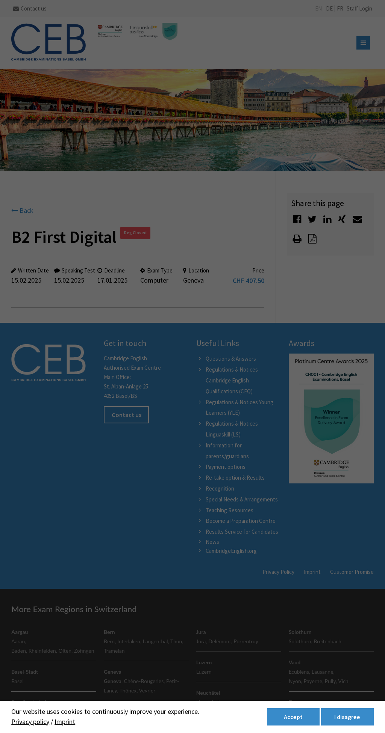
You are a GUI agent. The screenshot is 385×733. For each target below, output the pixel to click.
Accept (293, 717)
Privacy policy (30, 721)
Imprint (65, 721)
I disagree (347, 717)
